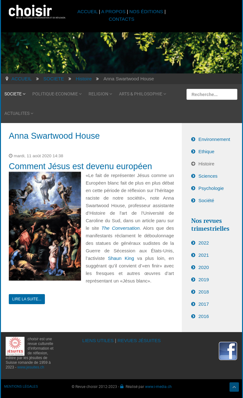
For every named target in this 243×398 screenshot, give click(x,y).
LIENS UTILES (98, 340)
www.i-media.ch (158, 386)
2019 (203, 279)
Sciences (208, 176)
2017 (203, 304)
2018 (203, 291)
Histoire (206, 163)
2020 (203, 267)
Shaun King (122, 258)
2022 (203, 242)
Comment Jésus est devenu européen (80, 166)
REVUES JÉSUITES (139, 340)
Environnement (214, 139)
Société (206, 200)
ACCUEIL (88, 11)
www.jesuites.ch (30, 367)
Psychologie (211, 188)
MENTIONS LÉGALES (21, 386)
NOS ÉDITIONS (146, 11)
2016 (203, 316)
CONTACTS (121, 19)
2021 (203, 255)
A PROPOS (113, 11)
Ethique (206, 151)
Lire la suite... (26, 299)
